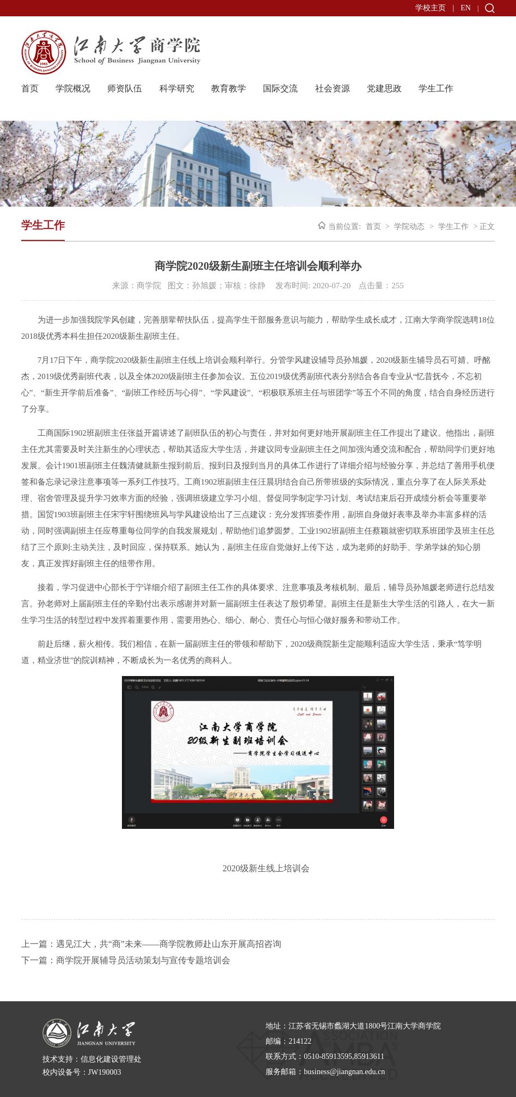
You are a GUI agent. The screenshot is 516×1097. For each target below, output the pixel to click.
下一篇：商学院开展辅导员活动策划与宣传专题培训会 (125, 960)
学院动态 (409, 226)
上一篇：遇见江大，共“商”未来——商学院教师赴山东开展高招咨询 (151, 944)
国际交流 (280, 88)
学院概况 (73, 88)
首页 (30, 88)
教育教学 (228, 88)
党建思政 (384, 88)
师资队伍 (124, 88)
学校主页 (430, 8)
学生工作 (436, 88)
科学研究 (176, 88)
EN (465, 8)
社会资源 (332, 88)
